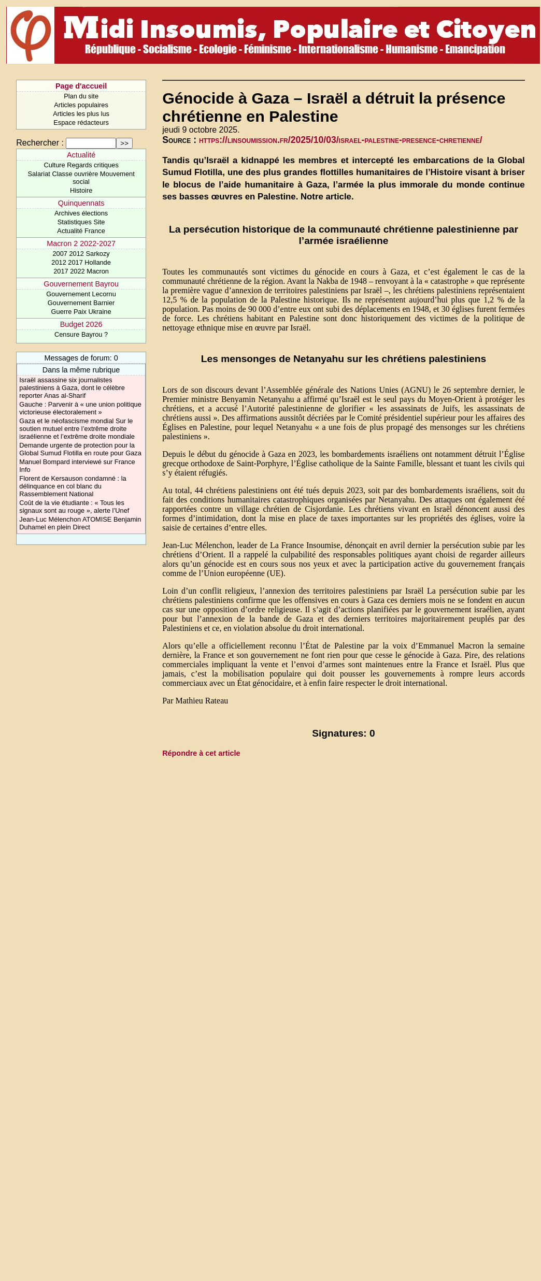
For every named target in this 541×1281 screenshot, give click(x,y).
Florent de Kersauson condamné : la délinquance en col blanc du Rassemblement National (72, 486)
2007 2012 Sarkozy (80, 253)
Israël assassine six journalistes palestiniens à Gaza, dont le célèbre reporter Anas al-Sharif (71, 387)
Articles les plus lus (81, 114)
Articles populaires (81, 105)
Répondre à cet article (201, 753)
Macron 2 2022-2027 (81, 243)
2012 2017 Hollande (81, 262)
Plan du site (81, 96)
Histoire (81, 190)
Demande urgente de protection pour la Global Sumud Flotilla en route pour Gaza (80, 449)
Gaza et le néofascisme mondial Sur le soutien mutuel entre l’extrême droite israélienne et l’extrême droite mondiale (77, 428)
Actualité (81, 155)
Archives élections (81, 213)
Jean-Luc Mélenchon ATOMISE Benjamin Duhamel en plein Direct (80, 523)
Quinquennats (81, 203)
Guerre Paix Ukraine (81, 311)
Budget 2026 (81, 324)
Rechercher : (40, 142)
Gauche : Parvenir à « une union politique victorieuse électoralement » (80, 408)
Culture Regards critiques (81, 165)
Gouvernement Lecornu (81, 294)
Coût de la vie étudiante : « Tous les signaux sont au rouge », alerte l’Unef (74, 506)
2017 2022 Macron (81, 271)
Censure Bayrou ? (81, 334)
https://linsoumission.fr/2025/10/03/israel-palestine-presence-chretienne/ (340, 140)
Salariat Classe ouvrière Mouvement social (80, 177)
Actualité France (81, 231)
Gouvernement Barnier (81, 303)
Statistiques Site (81, 222)
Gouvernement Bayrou (81, 284)
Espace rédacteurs (81, 122)
